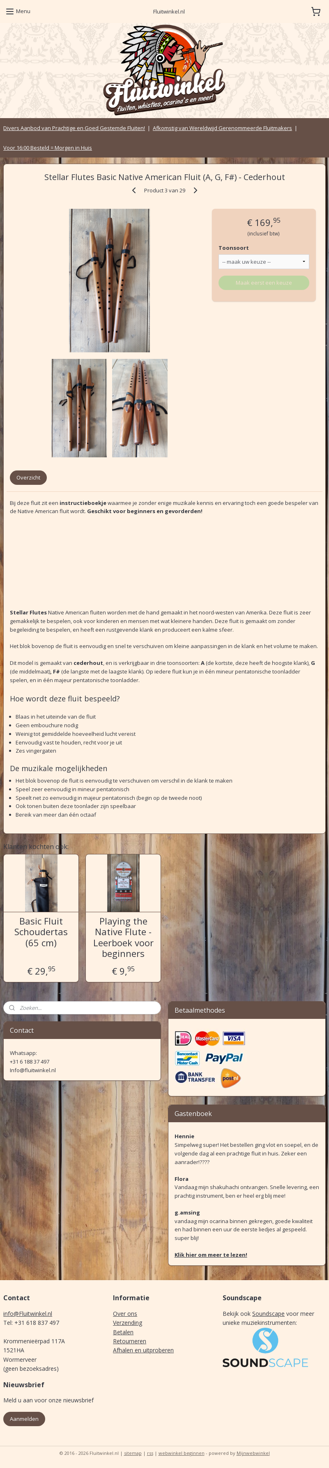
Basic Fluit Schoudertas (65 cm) (41, 931)
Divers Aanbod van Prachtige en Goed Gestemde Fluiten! (74, 128)
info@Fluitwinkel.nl (27, 1313)
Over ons (125, 1313)
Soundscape (268, 1313)
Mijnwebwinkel (253, 1453)
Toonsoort (234, 247)
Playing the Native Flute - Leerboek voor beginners (123, 937)
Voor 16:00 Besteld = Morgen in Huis (47, 147)
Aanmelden (24, 1418)
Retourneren (129, 1341)
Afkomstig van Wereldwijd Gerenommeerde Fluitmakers (222, 128)
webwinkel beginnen (182, 1453)
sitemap (133, 1453)
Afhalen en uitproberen (143, 1350)
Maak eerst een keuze (264, 282)
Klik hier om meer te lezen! (211, 1254)
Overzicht (28, 477)
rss (150, 1453)
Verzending (127, 1322)
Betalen (123, 1332)
